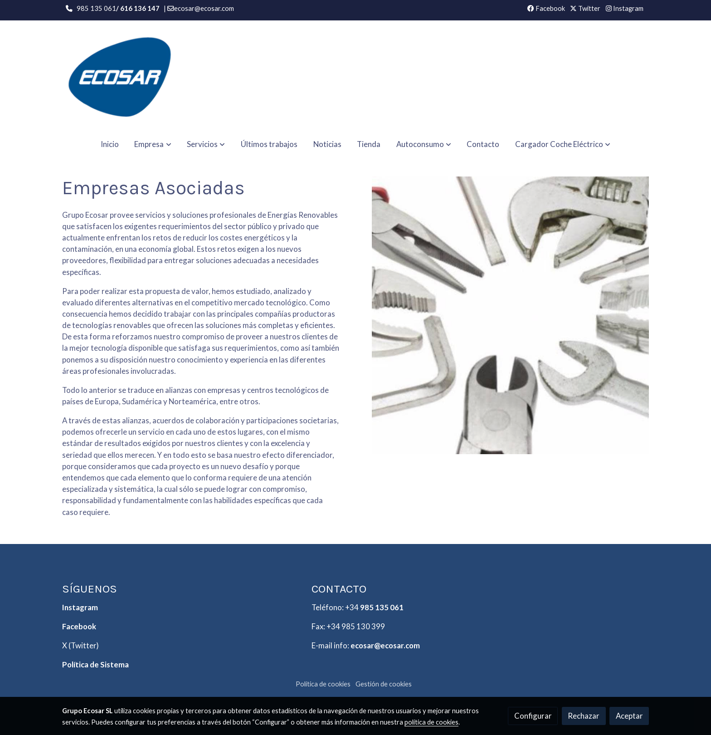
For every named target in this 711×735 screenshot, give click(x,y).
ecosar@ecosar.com (385, 645)
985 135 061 (382, 607)
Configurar (533, 715)
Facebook (546, 8)
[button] (153, 144)
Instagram (624, 8)
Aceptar (629, 715)
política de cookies (431, 722)
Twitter (585, 8)
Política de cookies (323, 684)
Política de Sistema (95, 664)
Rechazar (583, 715)
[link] (120, 75)
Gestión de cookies (384, 684)
